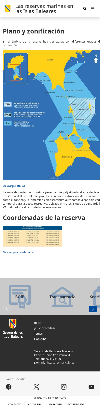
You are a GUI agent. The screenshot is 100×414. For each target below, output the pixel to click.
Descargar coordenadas (19, 252)
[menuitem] (93, 8)
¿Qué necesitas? (44, 328)
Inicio (37, 323)
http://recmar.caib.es (60, 362)
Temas (38, 333)
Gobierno (40, 339)
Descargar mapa (14, 186)
